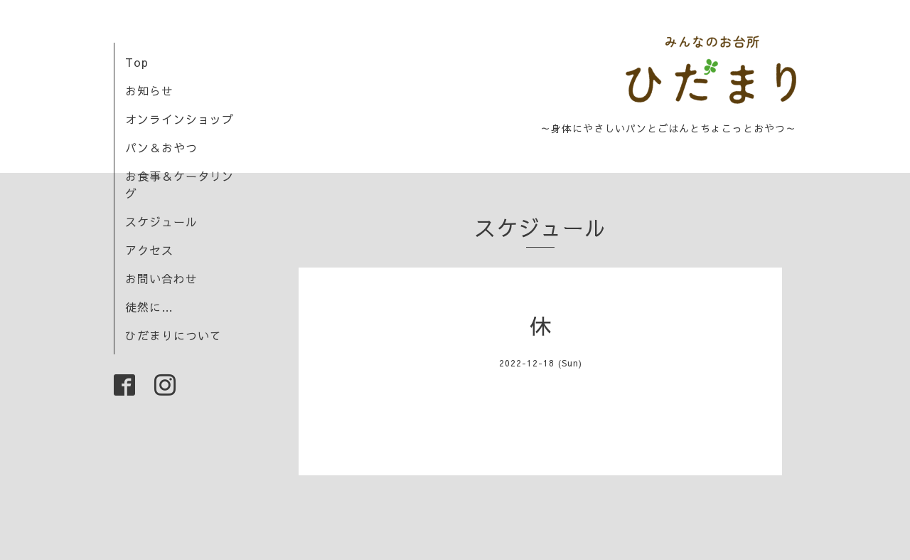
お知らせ (149, 90)
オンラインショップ (179, 119)
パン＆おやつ (161, 147)
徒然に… (149, 307)
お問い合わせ (161, 278)
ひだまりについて (173, 335)
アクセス (149, 250)
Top (137, 62)
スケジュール (161, 221)
